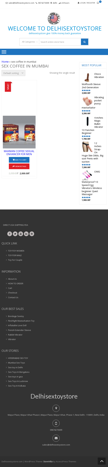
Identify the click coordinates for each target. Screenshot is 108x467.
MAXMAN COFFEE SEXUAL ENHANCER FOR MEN (19, 152)
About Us (12, 278)
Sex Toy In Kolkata (17, 385)
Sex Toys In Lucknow (18, 381)
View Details (20, 166)
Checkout (12, 292)
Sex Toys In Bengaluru (18, 372)
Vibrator (12, 339)
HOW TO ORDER (15, 283)
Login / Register (87, 3)
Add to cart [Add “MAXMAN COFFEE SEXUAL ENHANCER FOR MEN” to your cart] (21, 160)
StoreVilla (47, 461)
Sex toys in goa (15, 376)
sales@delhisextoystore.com (21, 3)
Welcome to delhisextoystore (55, 28)
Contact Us (13, 297)
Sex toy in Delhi (15, 367)
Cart (10, 288)
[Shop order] (13, 73)
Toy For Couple (15, 259)
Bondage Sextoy (16, 316)
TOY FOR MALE (15, 255)
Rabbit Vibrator (15, 334)
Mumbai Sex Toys (16, 362)
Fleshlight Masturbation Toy (21, 320)
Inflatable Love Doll (17, 325)
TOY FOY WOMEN (16, 250)
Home (5, 61)
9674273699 (43, 3)
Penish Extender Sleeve (19, 330)
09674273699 (56, 429)
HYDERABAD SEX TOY (18, 358)
